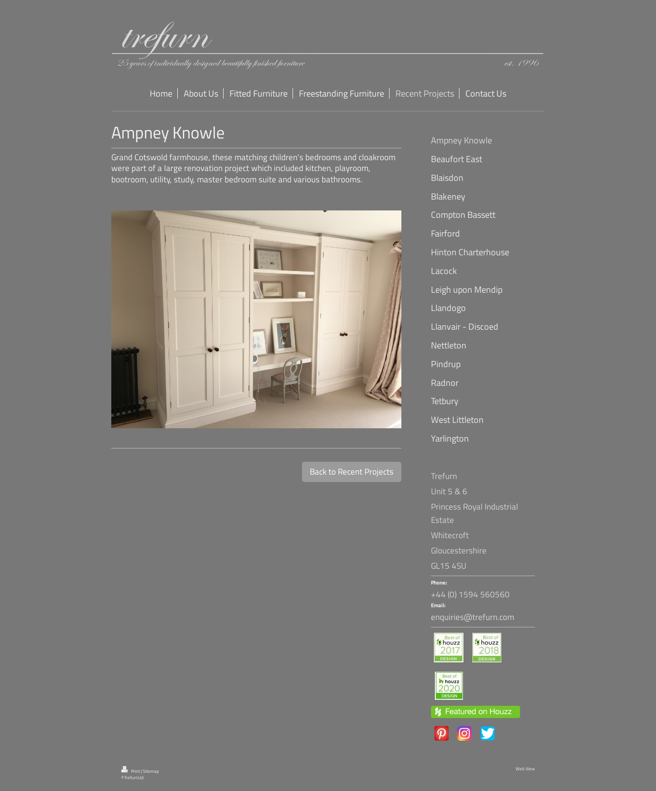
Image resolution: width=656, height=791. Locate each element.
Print (131, 771)
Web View (525, 768)
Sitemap (151, 771)
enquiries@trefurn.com (472, 617)
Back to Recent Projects (352, 471)
